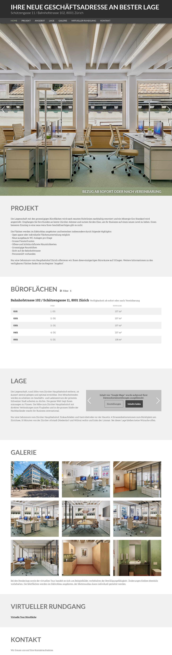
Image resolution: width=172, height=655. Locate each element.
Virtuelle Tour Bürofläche (23, 617)
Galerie (63, 20)
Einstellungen (114, 403)
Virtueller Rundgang (83, 20)
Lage (51, 20)
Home (14, 20)
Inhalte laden (134, 403)
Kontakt (105, 20)
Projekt (26, 20)
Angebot (40, 20)
